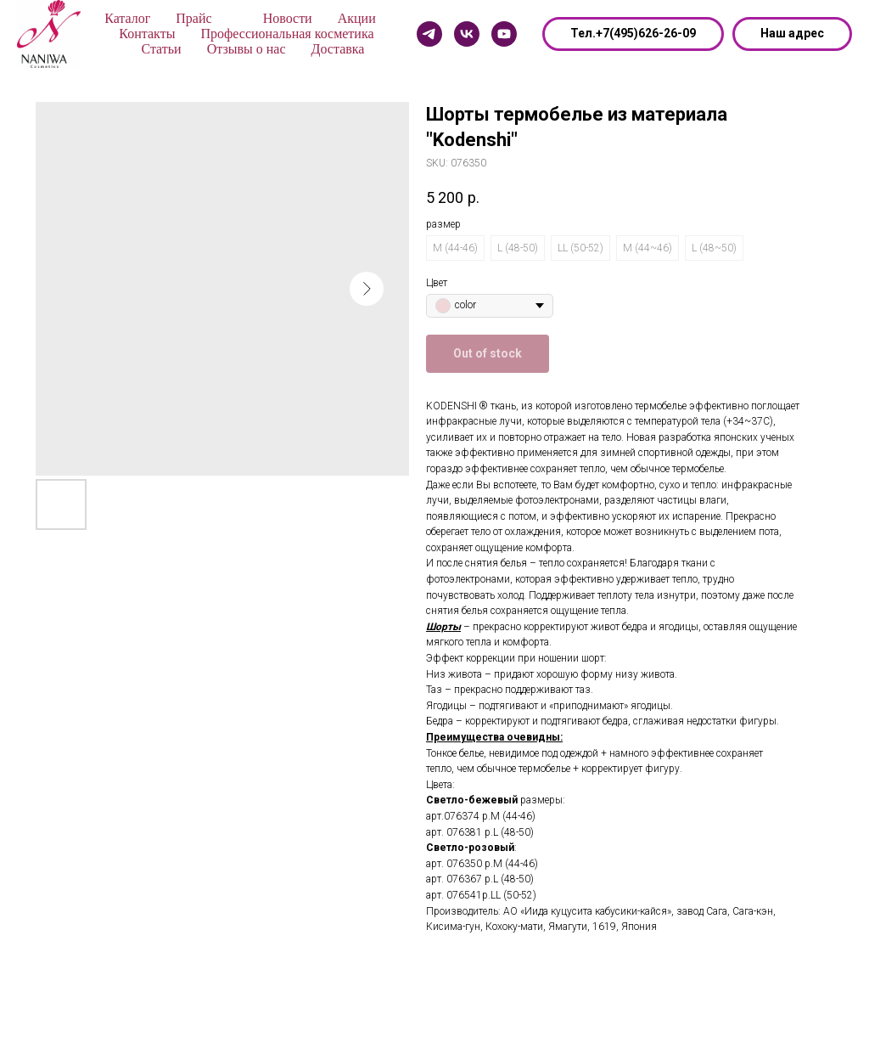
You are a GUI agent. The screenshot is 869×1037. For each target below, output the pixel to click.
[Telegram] (429, 34)
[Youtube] (504, 34)
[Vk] (466, 34)
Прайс (193, 18)
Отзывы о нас (246, 49)
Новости (287, 18)
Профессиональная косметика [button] (286, 33)
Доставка (338, 49)
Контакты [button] (147, 33)
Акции (357, 18)
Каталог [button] (127, 18)
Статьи (161, 49)
